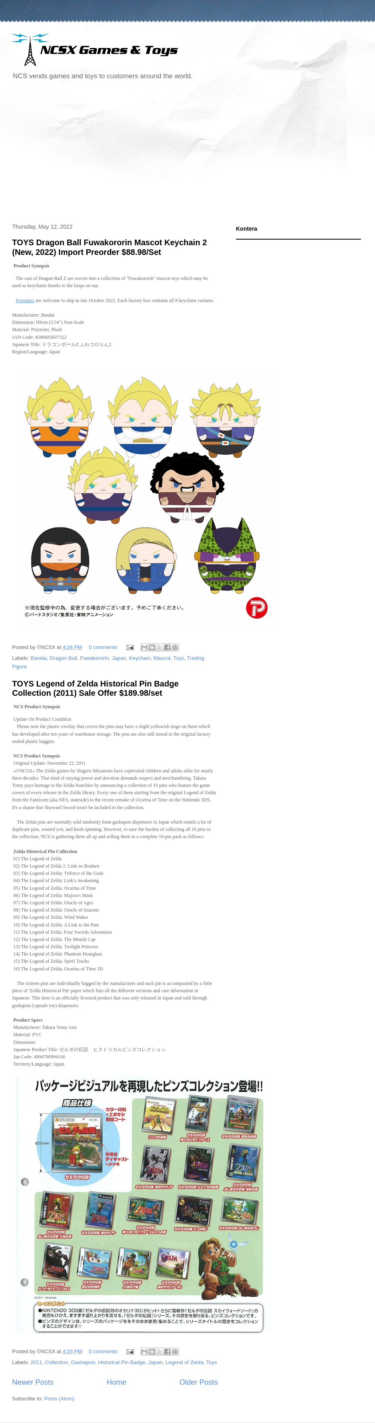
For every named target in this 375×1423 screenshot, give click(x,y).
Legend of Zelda (184, 1362)
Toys (178, 658)
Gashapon (83, 1362)
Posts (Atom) (59, 1399)
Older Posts (198, 1382)
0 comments (103, 647)
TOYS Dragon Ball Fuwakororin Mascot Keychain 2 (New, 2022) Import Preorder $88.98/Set (109, 247)
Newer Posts (33, 1382)
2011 (36, 1362)
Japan (119, 658)
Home (117, 1382)
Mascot (162, 658)
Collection (56, 1362)
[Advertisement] (135, 152)
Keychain (139, 658)
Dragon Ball (63, 658)
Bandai (39, 658)
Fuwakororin (94, 658)
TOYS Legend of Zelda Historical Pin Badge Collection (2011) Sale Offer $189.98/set (95, 688)
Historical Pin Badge (121, 1362)
